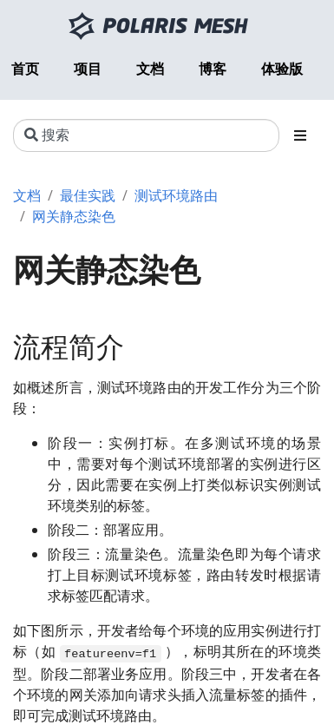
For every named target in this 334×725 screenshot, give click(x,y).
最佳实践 (87, 195)
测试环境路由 (176, 195)
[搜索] (146, 135)
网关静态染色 (73, 216)
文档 (27, 195)
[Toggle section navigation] (300, 135)
